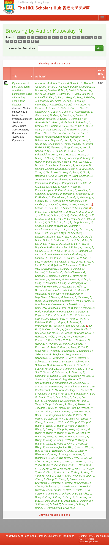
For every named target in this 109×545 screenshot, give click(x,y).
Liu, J (49, 240)
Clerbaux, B (41, 490)
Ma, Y (46, 265)
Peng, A (52, 318)
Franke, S (53, 108)
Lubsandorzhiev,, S (74, 254)
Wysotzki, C (82, 461)
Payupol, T (41, 315)
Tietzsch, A (84, 404)
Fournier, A (41, 108)
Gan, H (74, 108)
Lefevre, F (40, 208)
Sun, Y (85, 397)
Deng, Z (59, 497)
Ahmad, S (66, 83)
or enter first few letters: (22, 48)
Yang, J (49, 475)
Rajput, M (48, 333)
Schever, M (41, 361)
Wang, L (39, 429)
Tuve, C (57, 411)
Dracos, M (41, 90)
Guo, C (85, 129)
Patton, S (83, 311)
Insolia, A (53, 165)
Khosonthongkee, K (46, 190)
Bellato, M (85, 183)
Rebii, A (52, 336)
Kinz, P (62, 190)
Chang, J (40, 422)
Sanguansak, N (73, 354)
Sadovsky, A (71, 350)
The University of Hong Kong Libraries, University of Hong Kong (40, 535)
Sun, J (59, 397)
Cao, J (50, 397)
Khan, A (65, 186)
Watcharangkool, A (56, 447)
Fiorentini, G (42, 104)
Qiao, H (78, 329)
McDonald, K (42, 279)
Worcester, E (42, 457)
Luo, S (86, 258)
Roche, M (84, 340)
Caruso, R (61, 404)
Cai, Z (84, 347)
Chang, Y (51, 429)
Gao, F (83, 108)
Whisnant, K (58, 450)
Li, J (81, 211)
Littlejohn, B (41, 236)
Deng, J (49, 497)
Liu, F (53, 236)
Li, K (40, 215)
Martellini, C (55, 272)
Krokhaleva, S (43, 197)
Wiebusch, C (42, 454)
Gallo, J (65, 108)
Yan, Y (68, 472)
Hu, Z (62, 154)
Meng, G (40, 283)
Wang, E (40, 425)
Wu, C (54, 457)
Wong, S (55, 454)
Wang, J (61, 425)
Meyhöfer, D (53, 286)
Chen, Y (59, 475)
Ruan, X (64, 347)
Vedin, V (70, 415)
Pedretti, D (63, 315)
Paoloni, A (88, 308)
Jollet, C (76, 176)
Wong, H (66, 454)
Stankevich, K (46, 390)
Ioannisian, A (67, 165)
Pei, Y (73, 315)
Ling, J (38, 233)
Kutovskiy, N (86, 197)
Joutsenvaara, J (44, 179)
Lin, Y (89, 229)
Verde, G (81, 415)
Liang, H (77, 222)
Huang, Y (88, 158)
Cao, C (89, 375)
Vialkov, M (40, 418)
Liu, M (80, 240)
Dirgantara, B (71, 500)
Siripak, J (55, 375)
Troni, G (74, 408)
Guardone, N (53, 129)
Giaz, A (57, 115)
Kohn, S (71, 190)
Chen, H (62, 436)
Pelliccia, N (84, 315)
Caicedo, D (41, 275)
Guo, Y (75, 133)
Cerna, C (67, 411)
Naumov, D (70, 297)
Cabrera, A (41, 318)
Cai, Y (61, 340)
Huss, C (87, 161)
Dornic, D (40, 507)
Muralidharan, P (74, 293)
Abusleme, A (42, 83)
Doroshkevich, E (56, 507)
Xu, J (48, 468)
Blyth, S (65, 233)
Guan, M (40, 129)
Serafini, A (69, 365)
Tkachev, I (41, 408)
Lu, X (38, 254)
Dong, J (83, 504)
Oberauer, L (57, 304)
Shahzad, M (55, 368)
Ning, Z (89, 300)
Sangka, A (58, 354)
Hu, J (65, 151)
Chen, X (50, 472)
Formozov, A (83, 104)
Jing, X (53, 176)
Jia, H (41, 172)
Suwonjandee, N (53, 400)
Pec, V (51, 315)
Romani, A (67, 343)
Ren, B (61, 336)
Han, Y (76, 140)
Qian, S (49, 329)
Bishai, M (75, 215)
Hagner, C (56, 140)
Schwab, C (68, 361)
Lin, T (82, 229)
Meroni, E (40, 286)
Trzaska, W (86, 408)
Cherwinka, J (42, 482)
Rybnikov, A (56, 350)
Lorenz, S (88, 247)
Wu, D (62, 457)
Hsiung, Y (40, 151)
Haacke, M (41, 136)
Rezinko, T (41, 340)
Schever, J (54, 361)
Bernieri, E (69, 193)
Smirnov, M (41, 379)
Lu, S (74, 250)
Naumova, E (84, 297)
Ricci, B (52, 340)
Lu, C (38, 250)
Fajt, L (88, 93)
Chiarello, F (57, 482)
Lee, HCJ (86, 204)
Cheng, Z (63, 479)
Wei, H (71, 447)
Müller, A (85, 279)
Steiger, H (74, 390)
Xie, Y (49, 465)
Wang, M (62, 429)
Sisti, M (66, 375)
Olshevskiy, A (42, 308)
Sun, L (41, 397)
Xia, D (41, 465)
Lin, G (66, 229)
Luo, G (69, 258)
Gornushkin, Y (43, 122)
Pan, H (66, 308)
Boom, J (39, 415)
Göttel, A (56, 111)
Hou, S (86, 147)
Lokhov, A (52, 247)
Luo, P (77, 258)
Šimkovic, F (78, 372)
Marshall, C (41, 272)
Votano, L (51, 422)
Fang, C (70, 97)
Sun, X (76, 397)
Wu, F (70, 457)
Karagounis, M (70, 183)
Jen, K (74, 168)
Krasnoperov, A (84, 193)
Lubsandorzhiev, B (52, 254)
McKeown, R (72, 279)
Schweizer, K (82, 361)
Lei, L (51, 208)
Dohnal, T (55, 504)
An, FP (46, 86)
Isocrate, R (41, 168)
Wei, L (80, 447)
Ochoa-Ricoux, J (75, 304)
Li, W (63, 218)
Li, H (68, 211)
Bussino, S (41, 290)
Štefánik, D (61, 390)
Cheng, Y (51, 479)
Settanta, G (83, 365)
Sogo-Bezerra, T (71, 379)
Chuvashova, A (68, 486)
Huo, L (68, 161)
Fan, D (52, 97)
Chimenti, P (83, 482)
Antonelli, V (41, 97)
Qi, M (41, 329)
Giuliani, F (81, 115)
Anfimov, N (88, 86)
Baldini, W (43, 147)
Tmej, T (52, 408)
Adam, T (55, 83)
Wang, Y (83, 436)
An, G (54, 86)
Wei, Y (38, 450)
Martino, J (66, 275)
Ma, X (90, 261)
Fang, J (81, 97)
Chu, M (39, 486)
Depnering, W (83, 497)
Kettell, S (54, 186)
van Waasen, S (82, 411)
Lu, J (59, 250)
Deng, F (39, 497)
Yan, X (60, 472)
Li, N (53, 215)
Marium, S (78, 268)
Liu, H (60, 236)
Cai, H (69, 325)
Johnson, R (64, 176)
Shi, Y (38, 372)
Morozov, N (57, 293)
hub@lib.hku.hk (91, 542)
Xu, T (70, 468)
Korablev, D (84, 190)
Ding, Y (58, 500)
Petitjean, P (41, 322)
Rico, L (53, 322)
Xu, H (41, 468)
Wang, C (75, 422)
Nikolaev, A (68, 300)
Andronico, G (73, 86)
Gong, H (64, 118)
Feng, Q (79, 101)
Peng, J (73, 318)
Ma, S (82, 261)
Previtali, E (59, 325)
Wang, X (51, 436)
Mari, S (39, 268)
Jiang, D (66, 172)
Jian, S (57, 172)
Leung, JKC (83, 208)
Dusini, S (74, 90)
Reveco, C (81, 336)
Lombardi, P (66, 247)
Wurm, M (58, 461)
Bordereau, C (60, 240)
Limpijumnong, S (44, 229)
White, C (71, 450)
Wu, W (87, 457)
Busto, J (39, 300)
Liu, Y (85, 243)
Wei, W (89, 447)
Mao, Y (86, 265)
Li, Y (50, 222)
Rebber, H (40, 336)
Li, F (40, 211)
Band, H (50, 161)
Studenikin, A (81, 393)
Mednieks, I (52, 283)
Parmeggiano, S (68, 311)
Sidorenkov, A (62, 372)
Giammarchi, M (43, 115)
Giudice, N (68, 115)
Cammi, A (83, 358)
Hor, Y (77, 147)
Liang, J (39, 225)
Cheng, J (40, 479)
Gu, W (73, 126)
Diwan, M (43, 504)
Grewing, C (84, 122)
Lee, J (75, 204)
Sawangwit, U (42, 358)
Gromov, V (54, 126)
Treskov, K (63, 408)
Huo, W (77, 161)
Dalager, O (68, 493)
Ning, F (80, 300)
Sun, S (67, 397)
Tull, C (47, 411)
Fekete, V (58, 101)
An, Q (62, 86)
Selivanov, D (42, 365)
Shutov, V (48, 372)
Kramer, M (56, 193)
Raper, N (82, 333)
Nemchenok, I (53, 300)
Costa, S (80, 490)
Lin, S (74, 229)
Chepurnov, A (77, 479)
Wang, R (51, 433)
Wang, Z (50, 443)
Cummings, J (53, 493)
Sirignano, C (42, 375)
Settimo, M (41, 368)
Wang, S (62, 433)
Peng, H (63, 318)
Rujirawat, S (41, 350)
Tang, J (84, 400)
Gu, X (81, 126)
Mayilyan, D (79, 275)
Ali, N (38, 86)
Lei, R (58, 208)
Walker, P (63, 422)
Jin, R (86, 172)
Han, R (67, 140)
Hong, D (68, 147)
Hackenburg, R (56, 136)
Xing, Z (66, 465)
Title (14, 76)
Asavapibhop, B (83, 111)
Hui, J (59, 161)
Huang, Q (52, 158)
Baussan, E (41, 176)
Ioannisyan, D (83, 165)
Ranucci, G (70, 333)
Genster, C (68, 111)
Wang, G (51, 425)
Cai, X (58, 333)
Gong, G (54, 118)
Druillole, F (54, 90)
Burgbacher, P (52, 268)
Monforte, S (69, 290)
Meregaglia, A (78, 283)
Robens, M (72, 340)
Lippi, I (56, 233)
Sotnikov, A (82, 383)
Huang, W (64, 158)
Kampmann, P (43, 183)
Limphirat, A (74, 225)
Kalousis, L (78, 179)
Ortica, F (56, 308)
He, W (46, 143)
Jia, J (49, 172)
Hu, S (80, 151)
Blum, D (61, 225)
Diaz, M (39, 500)
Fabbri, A (79, 93)
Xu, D (74, 465)
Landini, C (40, 204)
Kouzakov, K (42, 193)
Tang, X (72, 404)
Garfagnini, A (42, 111)
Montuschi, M (42, 293)
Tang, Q (39, 404)
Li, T (56, 218)
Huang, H (40, 158)
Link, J (47, 233)
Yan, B (41, 472)
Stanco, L (83, 386)
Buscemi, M (57, 279)
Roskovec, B (42, 347)
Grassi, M (57, 122)
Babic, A (75, 129)
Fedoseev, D (45, 101)
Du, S (64, 90)
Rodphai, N (41, 343)
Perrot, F (83, 318)
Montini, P (83, 290)
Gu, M (65, 126)
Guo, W (57, 133)
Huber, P (40, 161)
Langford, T (54, 204)
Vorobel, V (85, 418)
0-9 (19, 37)
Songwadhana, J (44, 383)
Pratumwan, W (43, 325)
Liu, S (54, 243)
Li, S (37, 218)
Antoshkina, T (57, 104)
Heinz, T (68, 143)
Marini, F (66, 268)
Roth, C (54, 347)
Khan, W (75, 186)
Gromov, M (41, 126)
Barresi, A (63, 168)
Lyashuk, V (63, 261)
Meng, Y (64, 283)
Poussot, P (75, 322)
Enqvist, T (52, 93)
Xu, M (63, 468)
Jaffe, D (52, 168)
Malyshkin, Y (58, 265)
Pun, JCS (81, 325)
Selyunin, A (56, 365)
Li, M (46, 215)
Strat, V (68, 393)
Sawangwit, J (59, 358)
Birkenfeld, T (58, 211)
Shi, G (81, 368)
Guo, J (38, 133)
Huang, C (71, 154)
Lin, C (58, 229)
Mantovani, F (73, 265)
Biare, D (66, 204)
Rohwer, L (54, 343)
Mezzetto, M (68, 286)
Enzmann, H (65, 93)
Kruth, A (73, 197)
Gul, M (65, 129)
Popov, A (63, 322)
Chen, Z (90, 475)
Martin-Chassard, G (74, 272)
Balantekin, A (42, 140)
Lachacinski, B (60, 201)
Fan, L (61, 97)
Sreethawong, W (57, 386)
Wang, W (73, 433)
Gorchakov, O (78, 118)
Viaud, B (52, 418)
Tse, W (39, 411)
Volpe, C (73, 418)
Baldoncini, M (42, 154)
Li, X (76, 218)
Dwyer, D (40, 93)
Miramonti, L (55, 290)
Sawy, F (72, 358)
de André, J (70, 122)
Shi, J (89, 368)
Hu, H (58, 151)
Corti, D (70, 490)
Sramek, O (41, 386)
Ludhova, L (41, 258)
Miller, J (81, 286)
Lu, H (53, 250)
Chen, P (71, 443)
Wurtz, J (69, 461)
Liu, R (46, 243)
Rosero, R (80, 343)
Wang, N (40, 433)
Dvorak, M (85, 90)
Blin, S (90, 218)
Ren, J (70, 336)
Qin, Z (87, 329)
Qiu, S (38, 333)
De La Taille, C (83, 493)
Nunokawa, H (42, 304)
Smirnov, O (55, 379)
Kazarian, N (41, 186)
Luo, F (60, 258)
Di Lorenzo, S (57, 490)
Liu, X (77, 243)
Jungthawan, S (62, 179)
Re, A (91, 333)
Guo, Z (84, 133)
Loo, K (77, 247)
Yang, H (39, 475)
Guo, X (66, 133)
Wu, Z (48, 461)
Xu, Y (78, 468)
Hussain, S (41, 165)
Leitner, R (68, 208)
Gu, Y (89, 126)
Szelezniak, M (71, 400)
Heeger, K (56, 143)
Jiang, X (76, 172)
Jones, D (87, 176)
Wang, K (82, 425)
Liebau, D (50, 225)
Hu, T (54, 154)
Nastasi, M (57, 297)
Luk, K (52, 258)
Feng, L (69, 101)
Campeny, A (69, 368)
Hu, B (50, 151)
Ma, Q (74, 261)
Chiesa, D (70, 482)
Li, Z (62, 222)
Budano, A (50, 261)
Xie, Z (57, 465)
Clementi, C (84, 486)
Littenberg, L (78, 233)
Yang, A (78, 472)
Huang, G (83, 154)
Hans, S (85, 140)
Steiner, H (86, 390)
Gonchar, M (41, 118)
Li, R (91, 215)
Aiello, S (77, 83)
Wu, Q (78, 457)
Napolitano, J (42, 297)
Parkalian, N (51, 311)
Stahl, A (72, 386)
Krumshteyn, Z (60, 197)
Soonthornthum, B (65, 383)
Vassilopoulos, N (55, 415)
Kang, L (56, 183)
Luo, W (39, 261)
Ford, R (70, 104)
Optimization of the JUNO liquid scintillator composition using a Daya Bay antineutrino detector (22, 94)
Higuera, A (56, 147)
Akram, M (88, 83)
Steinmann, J (42, 393)
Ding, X (49, 500)
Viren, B (62, 418)
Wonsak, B (78, 454)
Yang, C (88, 472)
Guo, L (47, 133)
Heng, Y (78, 143)
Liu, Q (88, 240)
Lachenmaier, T (77, 201)
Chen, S (39, 461)
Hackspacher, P (75, 136)
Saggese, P (85, 350)
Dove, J (70, 507)
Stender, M (57, 393)
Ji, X (81, 168)
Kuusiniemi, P (42, 201)
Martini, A (54, 275)
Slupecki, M (77, 375)
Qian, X (59, 329)
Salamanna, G (43, 354)
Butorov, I (76, 308)
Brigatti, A (40, 247)
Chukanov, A (51, 486)
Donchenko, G (70, 504)
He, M (38, 143)
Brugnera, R (84, 250)
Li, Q (66, 215)
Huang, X (76, 158)
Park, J (39, 311)
